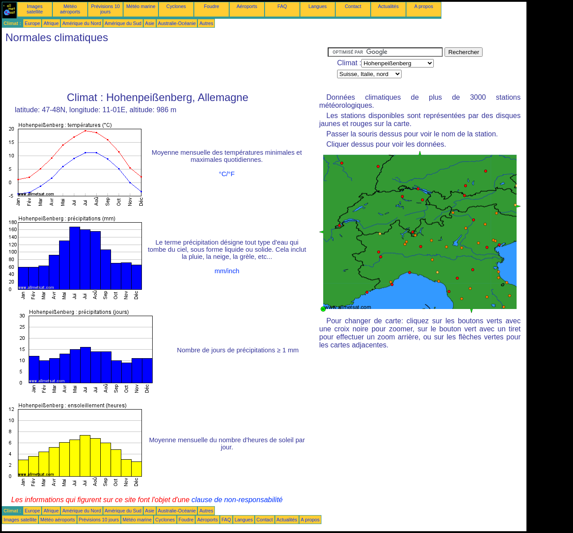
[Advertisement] (165, 67)
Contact (353, 6)
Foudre (211, 6)
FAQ (282, 6)
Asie (149, 23)
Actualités (388, 6)
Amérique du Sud (123, 23)
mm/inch (226, 271)
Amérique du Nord (81, 23)
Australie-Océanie (177, 23)
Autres (206, 23)
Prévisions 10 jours (105, 9)
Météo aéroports (70, 9)
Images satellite (34, 9)
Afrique (51, 23)
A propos (423, 6)
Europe (32, 23)
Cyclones (176, 6)
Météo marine (140, 6)
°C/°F (227, 174)
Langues (317, 6)
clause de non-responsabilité (237, 499)
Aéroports (246, 6)
